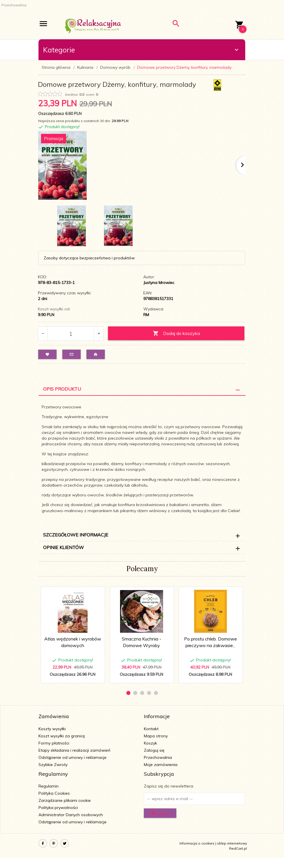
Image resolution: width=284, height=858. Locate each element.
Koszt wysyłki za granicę (61, 735)
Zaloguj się (154, 750)
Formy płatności (53, 743)
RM (146, 314)
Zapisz (160, 813)
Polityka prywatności (58, 807)
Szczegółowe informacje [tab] (75, 535)
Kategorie (141, 49)
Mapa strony (156, 735)
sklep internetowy (232, 843)
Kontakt (151, 728)
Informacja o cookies (197, 843)
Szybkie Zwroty (52, 764)
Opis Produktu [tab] (62, 389)
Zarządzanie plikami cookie (64, 800)
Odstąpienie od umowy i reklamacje (72, 757)
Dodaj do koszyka (176, 333)
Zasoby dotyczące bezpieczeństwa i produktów (89, 257)
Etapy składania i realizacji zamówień (74, 750)
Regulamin (48, 786)
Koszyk (150, 743)
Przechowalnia (158, 757)
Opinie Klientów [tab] (63, 547)
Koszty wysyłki (52, 728)
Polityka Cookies (54, 793)
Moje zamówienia (160, 764)
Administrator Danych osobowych (70, 814)
